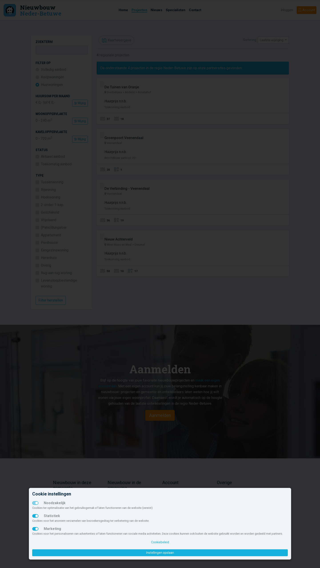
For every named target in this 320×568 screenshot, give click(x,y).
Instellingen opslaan (160, 552)
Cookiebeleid (160, 542)
